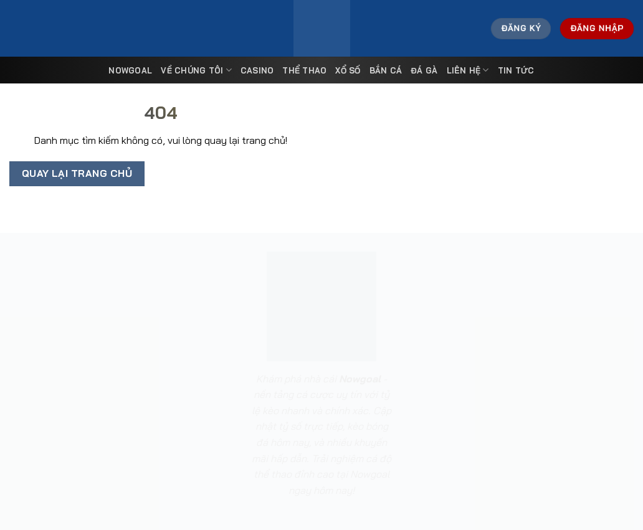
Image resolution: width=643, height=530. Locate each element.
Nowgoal (130, 70)
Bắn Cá (385, 70)
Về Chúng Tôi (196, 70)
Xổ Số (347, 70)
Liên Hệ (468, 70)
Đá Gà (424, 70)
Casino (257, 70)
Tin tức (516, 70)
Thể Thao (304, 70)
